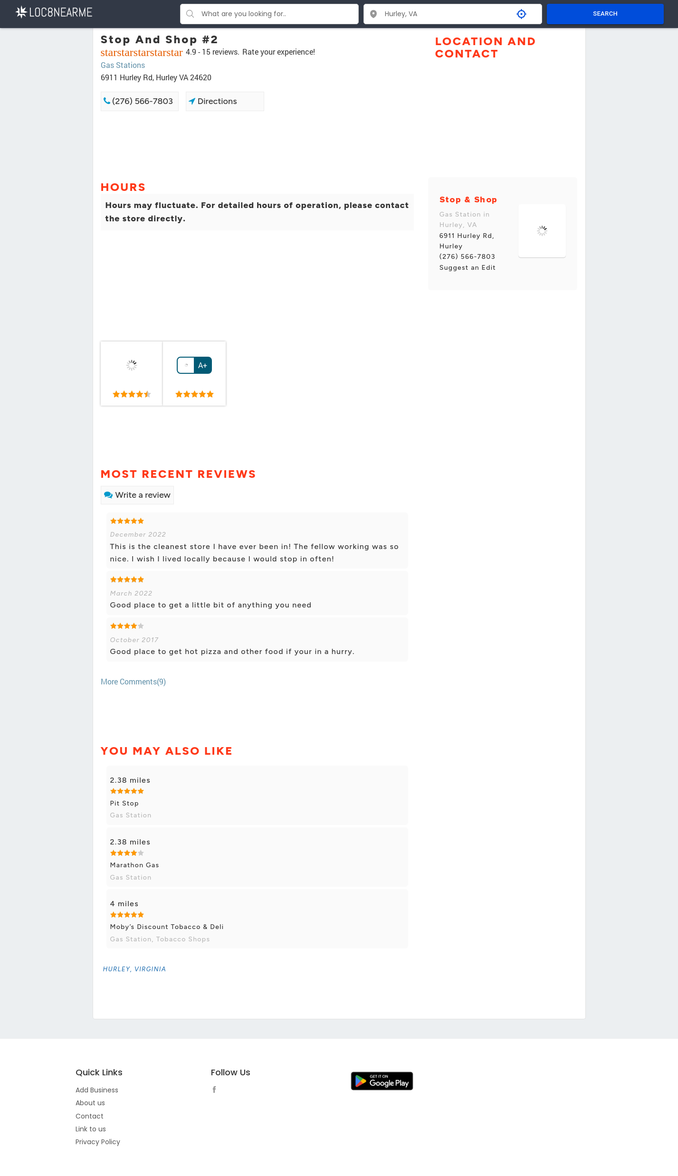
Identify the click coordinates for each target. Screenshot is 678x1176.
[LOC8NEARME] (53, 11)
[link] (132, 373)
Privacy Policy (98, 1142)
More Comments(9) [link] (133, 681)
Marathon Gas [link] (135, 865)
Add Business (97, 1090)
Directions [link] (213, 101)
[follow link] (216, 1091)
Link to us (91, 1129)
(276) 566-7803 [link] (138, 101)
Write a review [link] (137, 495)
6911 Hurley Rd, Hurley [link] (467, 241)
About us (90, 1103)
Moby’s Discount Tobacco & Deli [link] (167, 927)
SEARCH (605, 13)
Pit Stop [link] (124, 803)
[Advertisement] (257, 144)
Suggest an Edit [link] (467, 268)
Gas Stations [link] (123, 65)
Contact (90, 1116)
